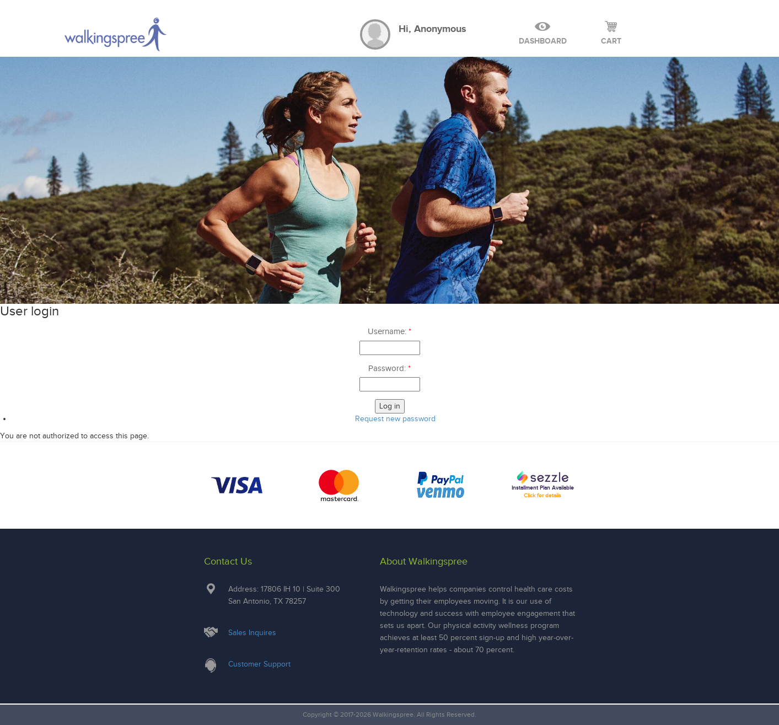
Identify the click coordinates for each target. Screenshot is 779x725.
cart (611, 33)
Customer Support (259, 664)
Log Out (664, 33)
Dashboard (543, 33)
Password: (389, 368)
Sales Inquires (252, 633)
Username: (389, 331)
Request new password (395, 419)
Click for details (542, 495)
